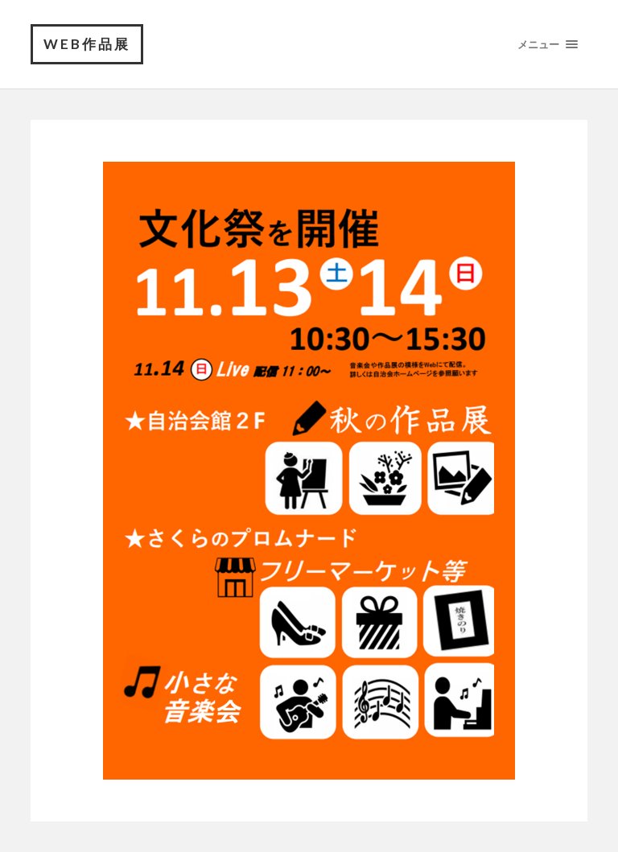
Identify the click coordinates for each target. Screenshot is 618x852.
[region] (309, 471)
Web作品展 (86, 43)
